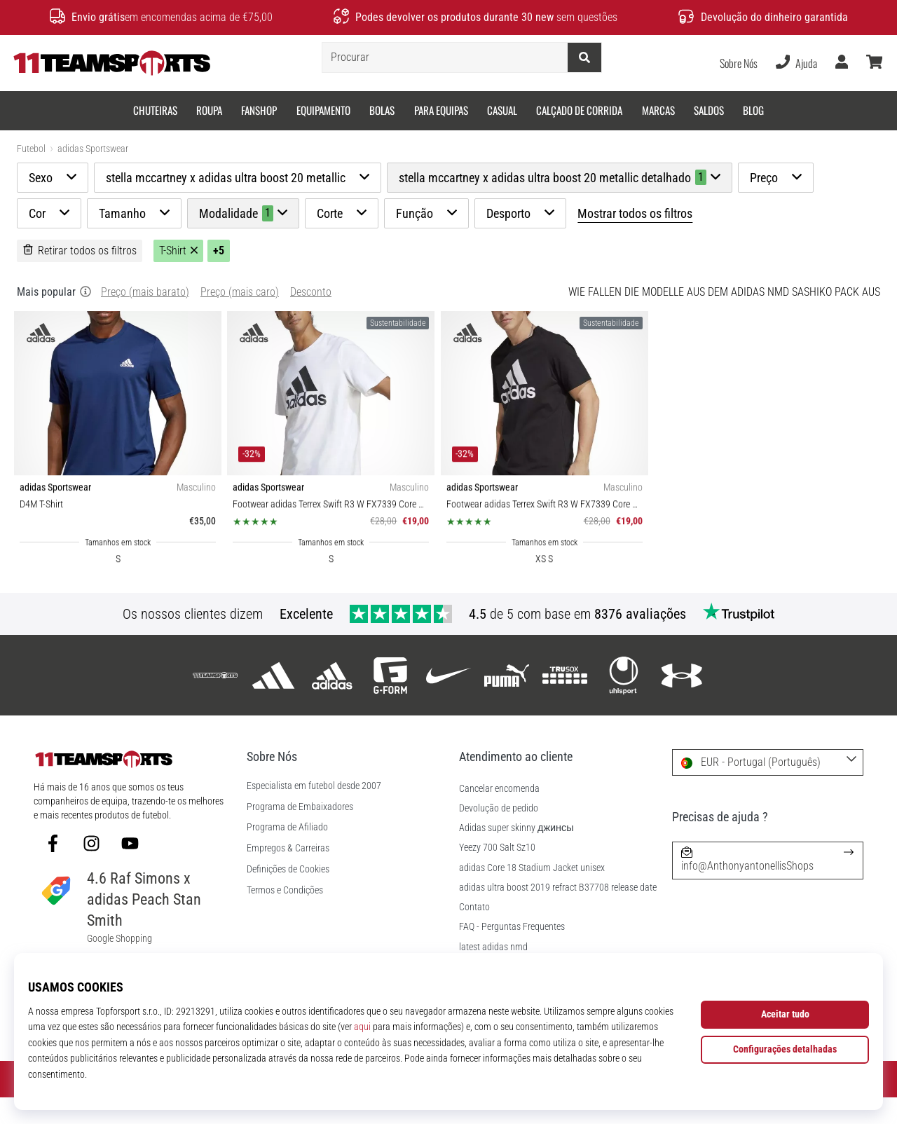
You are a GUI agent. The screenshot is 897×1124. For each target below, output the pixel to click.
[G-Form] (390, 702)
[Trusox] (565, 702)
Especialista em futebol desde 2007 (314, 813)
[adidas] (274, 702)
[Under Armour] (681, 702)
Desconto (310, 318)
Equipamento (323, 110)
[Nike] (448, 702)
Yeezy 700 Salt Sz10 (497, 874)
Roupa (209, 110)
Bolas (382, 110)
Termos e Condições (285, 917)
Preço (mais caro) (239, 318)
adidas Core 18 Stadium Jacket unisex (532, 894)
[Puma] (507, 702)
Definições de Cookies (288, 896)
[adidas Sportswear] (332, 702)
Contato (474, 934)
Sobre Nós (739, 63)
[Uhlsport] (623, 702)
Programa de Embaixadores (300, 834)
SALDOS (709, 110)
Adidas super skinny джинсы (516, 855)
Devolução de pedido (498, 835)
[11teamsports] (215, 702)
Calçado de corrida (579, 110)
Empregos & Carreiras (288, 875)
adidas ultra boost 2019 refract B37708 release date (558, 914)
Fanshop (259, 110)
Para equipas (441, 110)
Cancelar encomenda (499, 815)
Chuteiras (155, 110)
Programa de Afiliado (287, 854)
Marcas (658, 110)
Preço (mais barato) (145, 318)
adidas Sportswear (92, 149)
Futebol (31, 149)
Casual (502, 110)
